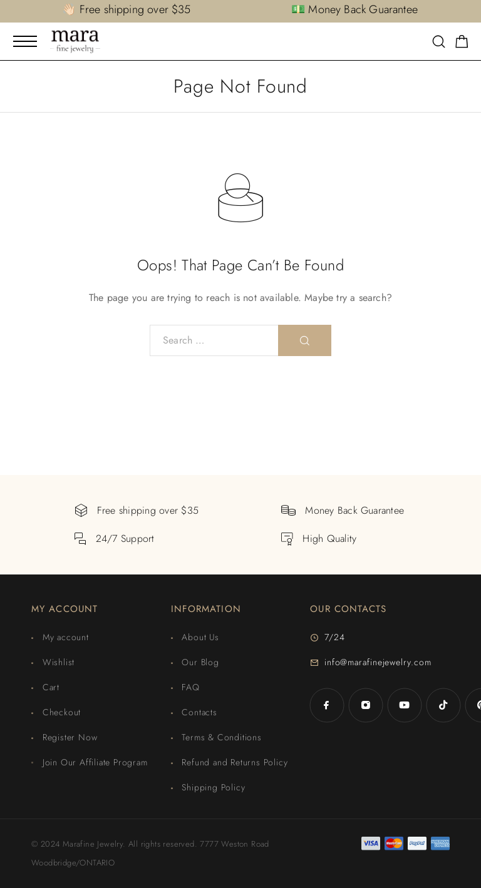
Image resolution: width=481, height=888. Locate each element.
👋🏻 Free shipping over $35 (126, 9)
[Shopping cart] (461, 43)
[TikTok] (443, 705)
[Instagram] (365, 705)
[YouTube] (404, 705)
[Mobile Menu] (25, 41)
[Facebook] (327, 705)
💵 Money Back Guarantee (354, 9)
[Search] (438, 43)
